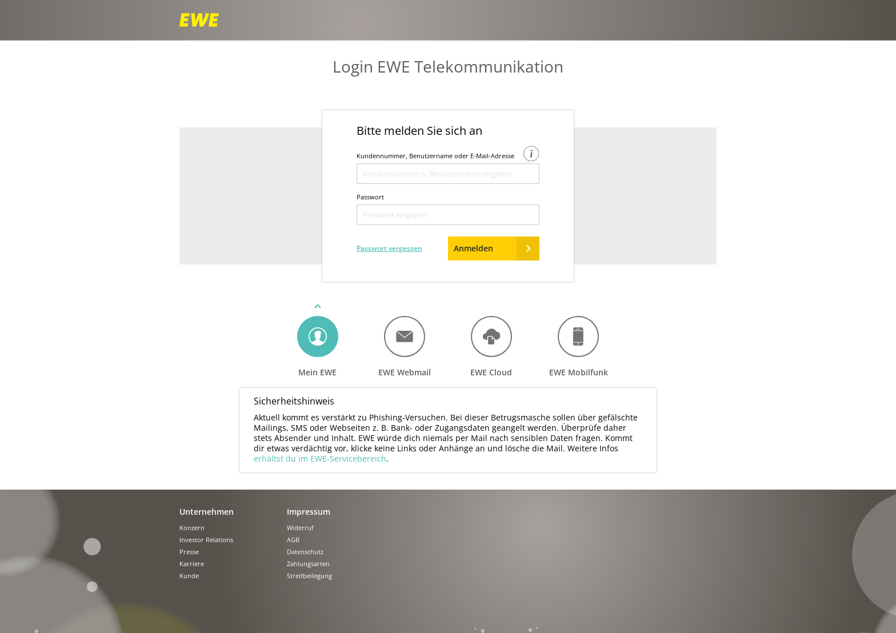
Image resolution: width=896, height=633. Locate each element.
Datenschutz (305, 552)
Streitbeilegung (309, 576)
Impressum (308, 511)
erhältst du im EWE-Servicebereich (320, 458)
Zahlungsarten (308, 564)
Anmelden (496, 249)
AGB (293, 540)
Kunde (189, 576)
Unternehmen (206, 511)
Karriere (191, 564)
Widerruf (300, 528)
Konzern (192, 528)
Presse (189, 552)
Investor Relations (206, 540)
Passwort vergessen (389, 248)
